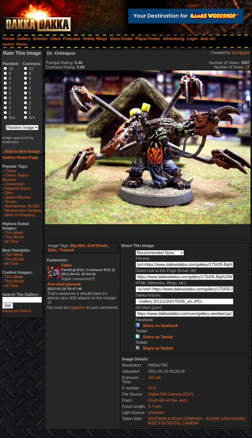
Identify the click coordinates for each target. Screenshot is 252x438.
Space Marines (18, 197)
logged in (77, 307)
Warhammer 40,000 (22, 206)
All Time (11, 241)
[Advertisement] (147, 231)
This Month (14, 237)
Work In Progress (20, 215)
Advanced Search (16, 311)
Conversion (15, 184)
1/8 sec (154, 377)
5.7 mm (154, 406)
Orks (9, 193)
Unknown (156, 413)
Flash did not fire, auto (167, 400)
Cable (66, 265)
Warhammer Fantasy (23, 210)
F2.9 (152, 388)
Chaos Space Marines (15, 177)
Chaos (10, 171)
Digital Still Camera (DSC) (171, 394)
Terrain (10, 202)
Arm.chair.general (63, 284)
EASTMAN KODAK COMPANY (175, 419)
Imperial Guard (18, 188)
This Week (13, 233)
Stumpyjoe (240, 53)
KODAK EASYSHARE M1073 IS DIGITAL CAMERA (196, 421)
